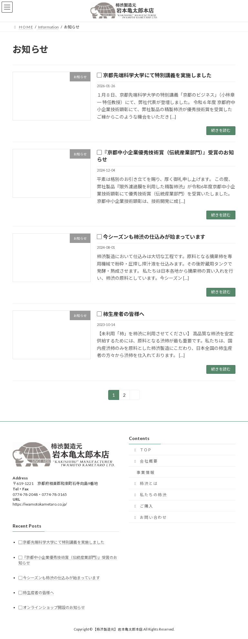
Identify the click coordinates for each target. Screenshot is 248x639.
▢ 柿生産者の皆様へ (120, 314)
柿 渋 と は (145, 483)
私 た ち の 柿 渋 (149, 494)
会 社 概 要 (145, 460)
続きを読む (221, 130)
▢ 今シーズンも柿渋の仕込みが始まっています (151, 237)
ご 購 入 (143, 505)
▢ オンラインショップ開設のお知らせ (51, 607)
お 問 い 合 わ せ (149, 517)
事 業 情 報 (145, 472)
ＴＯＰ (142, 449)
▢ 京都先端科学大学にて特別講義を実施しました (154, 75)
